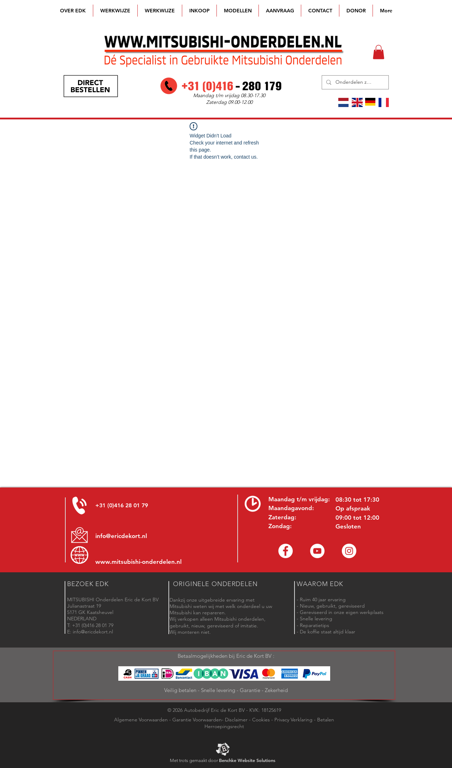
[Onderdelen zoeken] (354, 82)
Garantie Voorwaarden (197, 719)
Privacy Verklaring (293, 719)
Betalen (325, 719)
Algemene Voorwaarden (141, 719)
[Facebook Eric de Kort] (285, 551)
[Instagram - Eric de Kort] (349, 551)
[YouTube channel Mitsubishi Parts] (317, 551)
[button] (237, 11)
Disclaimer (236, 719)
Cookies (261, 719)
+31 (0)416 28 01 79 (121, 505)
